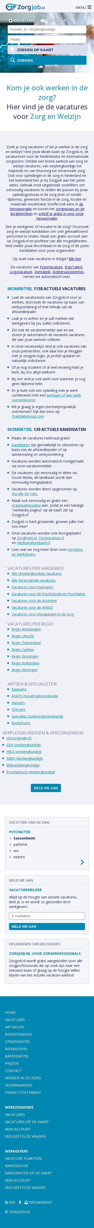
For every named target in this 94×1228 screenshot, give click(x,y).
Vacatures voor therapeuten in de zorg (43, 614)
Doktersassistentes (68, 271)
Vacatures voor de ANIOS (32, 607)
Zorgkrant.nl (27, 537)
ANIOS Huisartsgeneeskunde (35, 696)
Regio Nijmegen (25, 669)
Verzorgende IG (19, 738)
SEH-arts (19, 709)
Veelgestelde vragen (25, 1136)
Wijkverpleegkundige (23, 765)
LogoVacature (21, 271)
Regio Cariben (23, 649)
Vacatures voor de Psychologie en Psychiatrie (48, 593)
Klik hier (75, 258)
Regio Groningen (25, 656)
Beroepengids (18, 1034)
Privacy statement (23, 1092)
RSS (10, 1202)
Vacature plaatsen (23, 1158)
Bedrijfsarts (21, 723)
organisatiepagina (26, 505)
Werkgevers (16, 1048)
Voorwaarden (18, 1085)
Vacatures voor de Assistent (34, 600)
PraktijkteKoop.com (28, 416)
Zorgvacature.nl (51, 537)
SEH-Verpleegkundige (24, 744)
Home (10, 1012)
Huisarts (18, 702)
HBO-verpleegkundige (24, 751)
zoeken (22, 60)
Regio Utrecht (23, 636)
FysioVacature (51, 267)
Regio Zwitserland (26, 642)
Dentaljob (42, 271)
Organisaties (17, 1041)
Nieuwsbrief (38, 1202)
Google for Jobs (24, 493)
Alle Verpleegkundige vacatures (37, 573)
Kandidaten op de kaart (28, 1173)
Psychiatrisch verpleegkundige (31, 772)
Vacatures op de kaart (27, 1121)
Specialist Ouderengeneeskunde (37, 716)
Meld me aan (46, 788)
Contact (13, 1070)
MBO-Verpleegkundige (25, 758)
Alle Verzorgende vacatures (34, 580)
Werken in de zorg (23, 1078)
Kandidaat (57, 20)
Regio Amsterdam (26, 629)
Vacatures (15, 1019)
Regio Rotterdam (25, 663)
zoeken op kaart (32, 49)
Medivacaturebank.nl (33, 542)
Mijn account (18, 1129)
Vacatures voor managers (32, 587)
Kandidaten (21, 444)
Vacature (24, 20)
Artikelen (14, 1027)
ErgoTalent (73, 267)
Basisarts (19, 689)
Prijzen (12, 1063)
